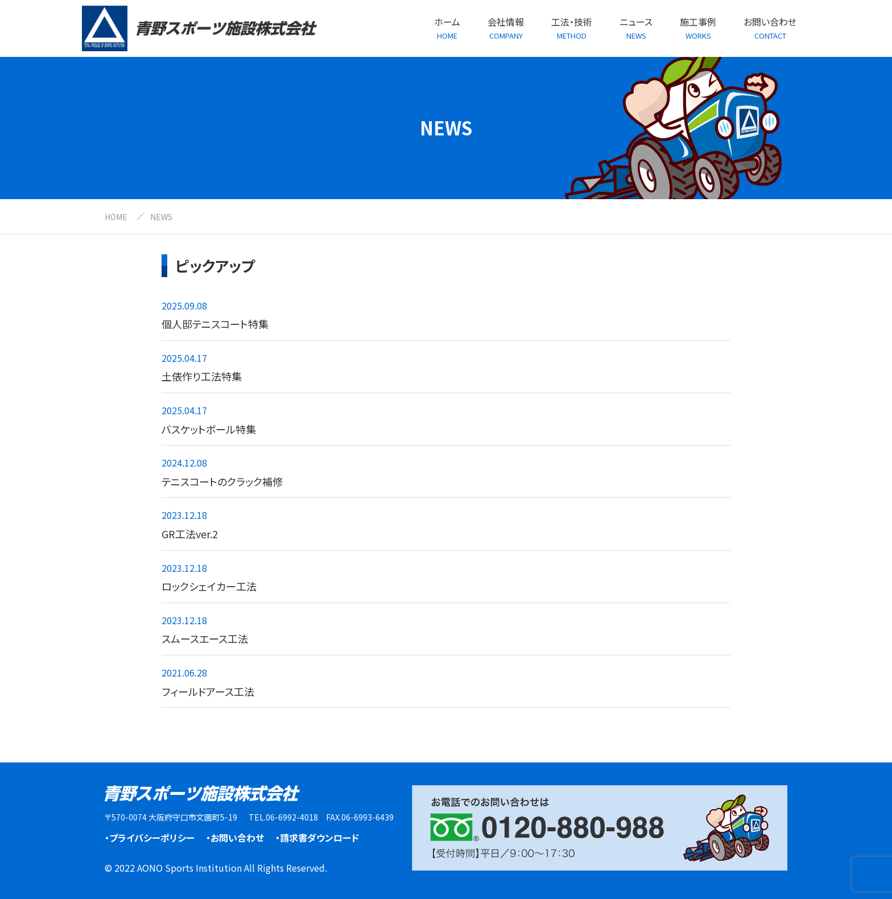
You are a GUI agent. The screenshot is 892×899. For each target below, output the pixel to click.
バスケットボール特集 (209, 429)
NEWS (161, 216)
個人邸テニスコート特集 (215, 323)
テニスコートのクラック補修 (222, 481)
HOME (116, 216)
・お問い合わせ (235, 837)
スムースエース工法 (205, 638)
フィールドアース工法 (208, 691)
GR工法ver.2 (190, 533)
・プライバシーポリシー (150, 837)
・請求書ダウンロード (317, 837)
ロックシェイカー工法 (209, 586)
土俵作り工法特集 (202, 376)
